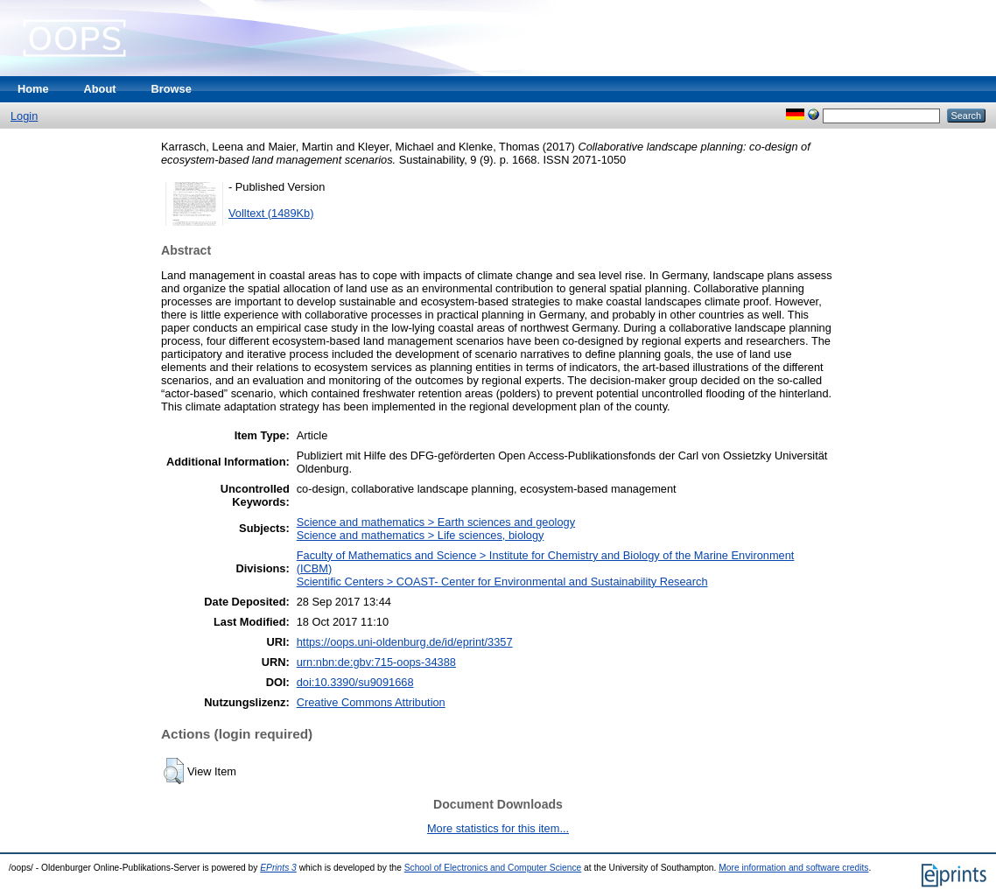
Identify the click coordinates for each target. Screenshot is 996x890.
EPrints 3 (278, 867)
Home (33, 88)
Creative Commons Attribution (371, 702)
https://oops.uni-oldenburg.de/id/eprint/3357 (405, 641)
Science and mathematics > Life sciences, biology (420, 535)
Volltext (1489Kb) (270, 213)
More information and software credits (793, 867)
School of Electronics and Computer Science (493, 867)
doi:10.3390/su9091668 (355, 682)
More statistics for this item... (498, 828)
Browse (171, 88)
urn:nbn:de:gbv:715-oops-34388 (376, 662)
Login (24, 116)
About (100, 88)
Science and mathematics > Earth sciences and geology (436, 522)
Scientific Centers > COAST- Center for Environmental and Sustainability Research (502, 581)
